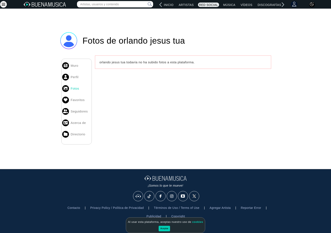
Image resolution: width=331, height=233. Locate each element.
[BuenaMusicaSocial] (138, 196)
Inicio (169, 5)
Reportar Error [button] (251, 207)
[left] (160, 4)
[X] (194, 196)
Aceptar (164, 228)
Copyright (178, 216)
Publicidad (154, 216)
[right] (283, 4)
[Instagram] (172, 196)
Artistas (186, 5)
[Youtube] (183, 196)
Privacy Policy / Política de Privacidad (117, 207)
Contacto (73, 207)
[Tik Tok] (149, 196)
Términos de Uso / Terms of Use (176, 207)
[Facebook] (161, 196)
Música (229, 5)
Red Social (208, 5)
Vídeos (246, 5)
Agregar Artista (220, 207)
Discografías (269, 5)
